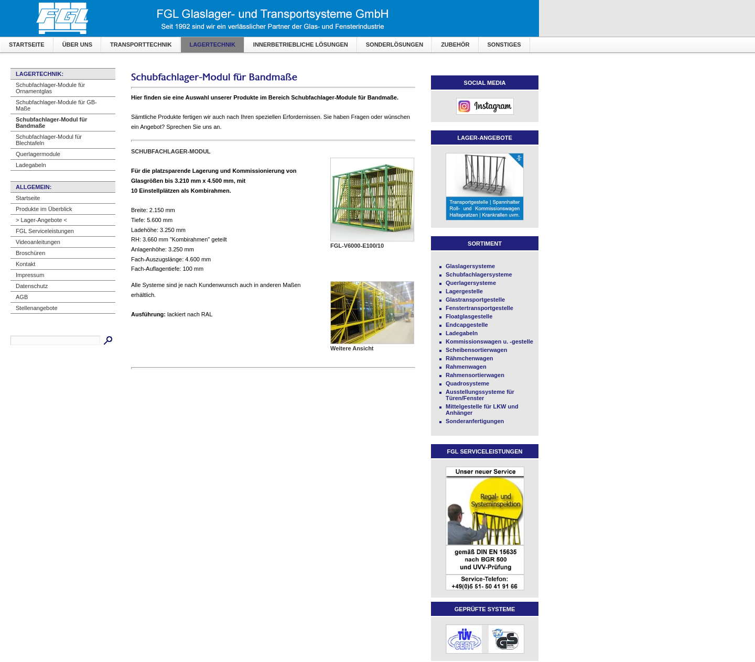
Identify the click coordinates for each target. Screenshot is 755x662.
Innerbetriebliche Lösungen (300, 44)
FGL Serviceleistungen (45, 231)
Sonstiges (504, 44)
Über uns (77, 44)
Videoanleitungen (38, 242)
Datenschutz (32, 286)
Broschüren (30, 253)
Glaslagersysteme (470, 266)
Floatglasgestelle (469, 316)
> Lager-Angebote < (41, 220)
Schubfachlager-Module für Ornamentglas (50, 88)
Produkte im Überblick (44, 209)
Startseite (27, 44)
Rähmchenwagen (469, 358)
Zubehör (455, 44)
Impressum (30, 275)
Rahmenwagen (466, 366)
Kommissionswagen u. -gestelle (489, 341)
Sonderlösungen (394, 44)
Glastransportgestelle (475, 299)
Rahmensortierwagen (475, 375)
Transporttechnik (140, 44)
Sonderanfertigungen (475, 421)
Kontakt (25, 264)
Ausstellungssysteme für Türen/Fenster (480, 395)
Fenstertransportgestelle (479, 308)
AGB (22, 297)
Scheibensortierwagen (476, 350)
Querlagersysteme (471, 283)
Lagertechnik (212, 44)
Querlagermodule (38, 154)
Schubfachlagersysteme (479, 274)
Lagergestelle (464, 291)
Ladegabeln (31, 165)
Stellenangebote (37, 308)
